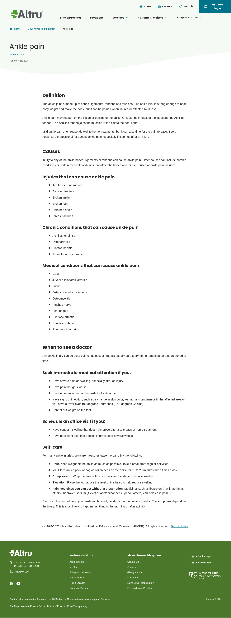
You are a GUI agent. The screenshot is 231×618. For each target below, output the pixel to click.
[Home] (145, 6)
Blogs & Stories (189, 17)
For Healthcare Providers (140, 588)
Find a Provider (70, 17)
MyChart (74, 567)
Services (120, 17)
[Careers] (165, 6)
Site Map (14, 606)
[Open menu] (127, 17)
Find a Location (78, 583)
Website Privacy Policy (33, 606)
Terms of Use (179, 526)
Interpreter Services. (100, 599)
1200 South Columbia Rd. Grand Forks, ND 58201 (27, 564)
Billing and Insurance (80, 572)
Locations (97, 17)
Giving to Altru (134, 572)
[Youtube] (18, 583)
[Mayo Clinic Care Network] (205, 572)
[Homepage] (21, 555)
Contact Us (133, 562)
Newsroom (132, 577)
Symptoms (16, 54)
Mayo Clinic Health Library (41, 28)
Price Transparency (77, 606)
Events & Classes (79, 588)
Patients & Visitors (153, 17)
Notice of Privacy (56, 606)
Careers (131, 567)
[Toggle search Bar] (186, 6)
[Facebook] (11, 583)
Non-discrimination (77, 599)
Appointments (77, 562)
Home (14, 29)
